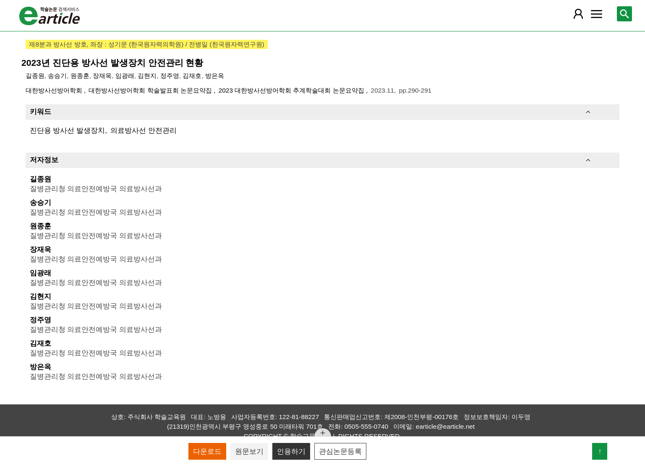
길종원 (35, 75)
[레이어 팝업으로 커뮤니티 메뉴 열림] (596, 13)
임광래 (124, 75)
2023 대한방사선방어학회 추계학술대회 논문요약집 (292, 90)
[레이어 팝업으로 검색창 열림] (624, 13)
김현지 (147, 75)
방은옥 (214, 75)
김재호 (192, 75)
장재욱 (102, 75)
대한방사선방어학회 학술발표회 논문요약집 (151, 90)
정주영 (169, 75)
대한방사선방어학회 (55, 90)
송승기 (57, 75)
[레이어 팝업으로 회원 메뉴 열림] (578, 13)
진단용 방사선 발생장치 (67, 130)
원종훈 (80, 75)
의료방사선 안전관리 (143, 130)
